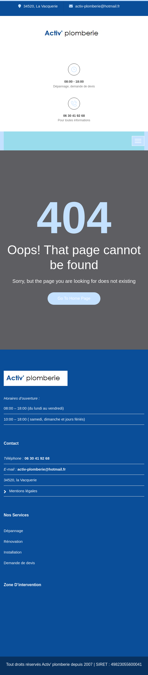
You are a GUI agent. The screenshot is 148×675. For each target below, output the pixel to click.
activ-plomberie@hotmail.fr (94, 6)
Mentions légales (23, 491)
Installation (13, 552)
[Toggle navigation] (138, 141)
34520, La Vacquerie (38, 6)
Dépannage (13, 531)
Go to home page (74, 298)
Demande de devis (19, 563)
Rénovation (13, 541)
